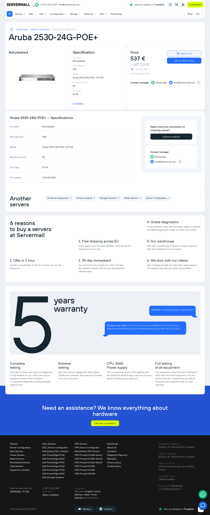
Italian (87, 494)
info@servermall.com (69, 4)
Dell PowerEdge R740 (53, 469)
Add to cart (184, 53)
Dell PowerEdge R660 (53, 458)
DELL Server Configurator (55, 447)
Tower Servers (17, 454)
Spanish (79, 497)
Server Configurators (20, 447)
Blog (190, 13)
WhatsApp (15, 491)
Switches (88, 13)
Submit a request (171, 136)
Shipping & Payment (117, 454)
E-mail (24, 491)
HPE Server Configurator (87, 447)
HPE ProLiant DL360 (85, 469)
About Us (111, 447)
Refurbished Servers (20, 462)
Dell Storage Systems (53, 477)
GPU (102, 13)
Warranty (111, 458)
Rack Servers (16, 450)
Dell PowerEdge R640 (53, 473)
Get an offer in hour (184, 60)
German (79, 494)
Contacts (111, 450)
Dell (31, 13)
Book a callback (50, 494)
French (97, 491)
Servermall (112, 443)
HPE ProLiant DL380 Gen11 (88, 454)
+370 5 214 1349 (48, 4)
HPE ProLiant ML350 (85, 473)
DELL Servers (49, 443)
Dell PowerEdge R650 (53, 465)
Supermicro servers (19, 469)
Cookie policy (114, 465)
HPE (41, 13)
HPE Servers (81, 443)
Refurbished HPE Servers (87, 450)
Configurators (57, 13)
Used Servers (16, 465)
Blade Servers (17, 458)
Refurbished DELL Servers (55, 450)
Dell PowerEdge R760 (53, 454)
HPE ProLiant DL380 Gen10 (88, 458)
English (88, 491)
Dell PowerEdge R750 (53, 462)
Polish (94, 494)
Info (198, 13)
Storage (74, 13)
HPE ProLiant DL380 (85, 465)
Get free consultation (105, 423)
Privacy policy (114, 462)
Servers (19, 13)
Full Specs (78, 103)
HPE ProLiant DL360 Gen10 (88, 462)
